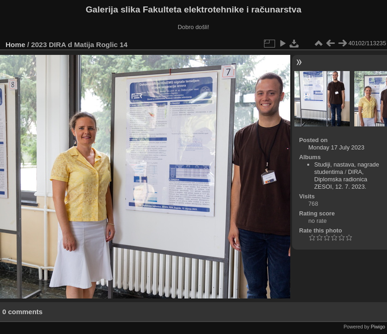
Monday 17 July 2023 (336, 147)
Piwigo (378, 326)
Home (15, 44)
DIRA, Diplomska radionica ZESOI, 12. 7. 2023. (340, 179)
